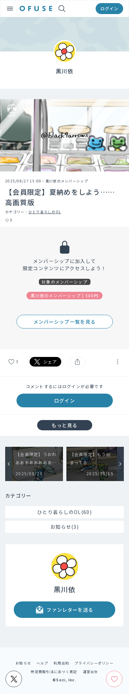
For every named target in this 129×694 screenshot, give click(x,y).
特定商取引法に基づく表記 (54, 671)
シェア (45, 361)
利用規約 (61, 663)
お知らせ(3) (64, 526)
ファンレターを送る (64, 610)
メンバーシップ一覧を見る (64, 321)
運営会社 (90, 671)
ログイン (109, 8)
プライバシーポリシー (94, 663)
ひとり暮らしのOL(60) (64, 511)
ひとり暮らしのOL (45, 211)
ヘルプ (42, 663)
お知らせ (23, 663)
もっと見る (65, 425)
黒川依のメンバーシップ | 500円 (64, 295)
